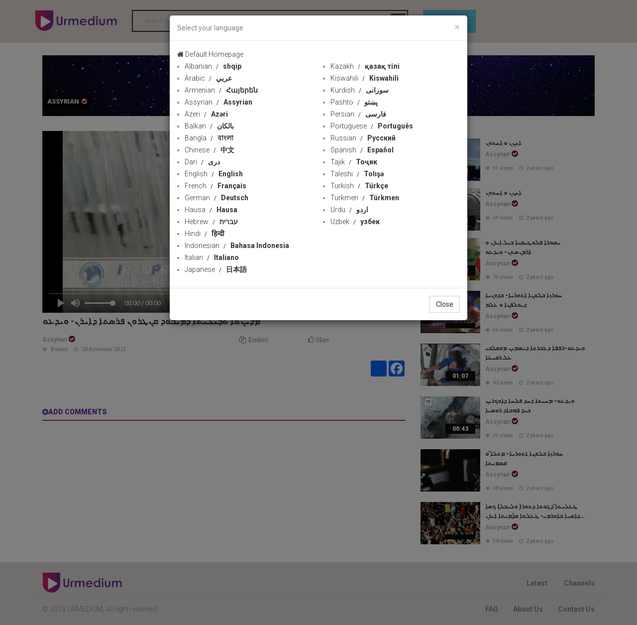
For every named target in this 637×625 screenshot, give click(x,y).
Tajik (353, 162)
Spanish (362, 150)
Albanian (213, 66)
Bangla (209, 138)
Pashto (354, 102)
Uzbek (355, 222)
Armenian (221, 90)
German (216, 198)
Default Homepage (210, 54)
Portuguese (371, 126)
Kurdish (359, 90)
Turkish (359, 186)
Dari (202, 162)
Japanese (216, 269)
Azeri (206, 114)
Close (444, 304)
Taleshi (357, 174)
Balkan (209, 126)
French (215, 186)
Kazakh (365, 66)
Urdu (349, 210)
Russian (363, 138)
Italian (212, 257)
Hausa (211, 210)
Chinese (209, 150)
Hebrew (211, 222)
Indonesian (237, 246)
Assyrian (218, 102)
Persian (358, 114)
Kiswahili (364, 78)
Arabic (208, 78)
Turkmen (364, 198)
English (214, 174)
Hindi (204, 234)
